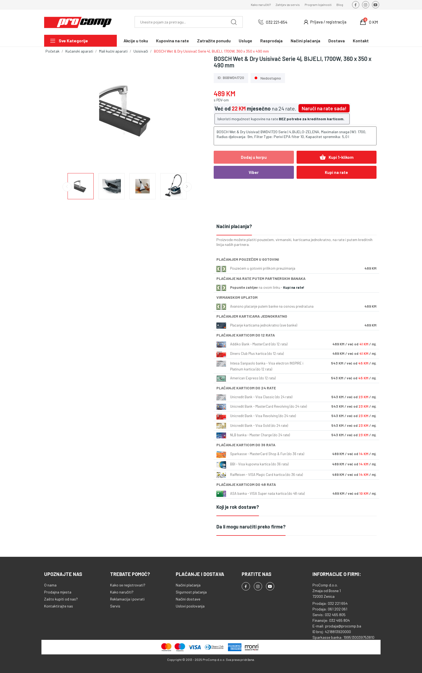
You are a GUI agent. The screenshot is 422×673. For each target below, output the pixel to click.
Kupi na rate (336, 172)
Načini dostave (188, 599)
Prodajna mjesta (57, 592)
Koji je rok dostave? (237, 507)
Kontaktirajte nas (58, 606)
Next (187, 186)
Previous (67, 186)
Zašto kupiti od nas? (61, 599)
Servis (115, 606)
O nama (50, 585)
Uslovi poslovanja (190, 606)
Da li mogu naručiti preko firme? (251, 527)
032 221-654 (276, 22)
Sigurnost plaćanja (191, 592)
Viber (254, 172)
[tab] (296, 226)
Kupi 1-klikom (336, 157)
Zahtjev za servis (288, 4)
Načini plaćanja (188, 585)
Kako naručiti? (261, 4)
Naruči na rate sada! (324, 108)
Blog (339, 4)
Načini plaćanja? (234, 226)
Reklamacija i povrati (127, 599)
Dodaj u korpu (254, 157)
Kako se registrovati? (127, 585)
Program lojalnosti (318, 4)
